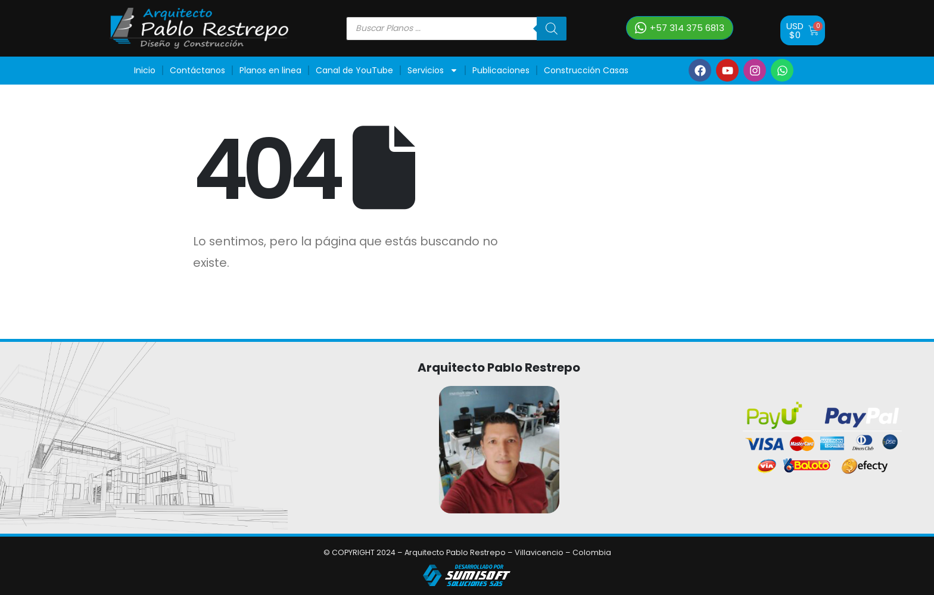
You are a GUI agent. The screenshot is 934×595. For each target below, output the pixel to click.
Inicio (144, 70)
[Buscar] (551, 29)
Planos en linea (270, 70)
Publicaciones (501, 70)
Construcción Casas (586, 70)
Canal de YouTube (354, 70)
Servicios (432, 70)
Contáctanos (197, 70)
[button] (679, 28)
